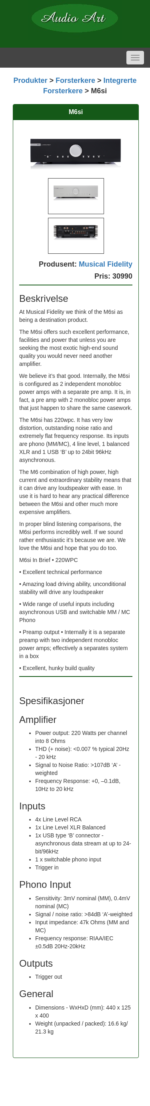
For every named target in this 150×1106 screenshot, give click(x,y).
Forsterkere (75, 80)
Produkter (30, 80)
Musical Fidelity (105, 264)
